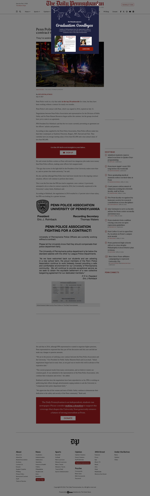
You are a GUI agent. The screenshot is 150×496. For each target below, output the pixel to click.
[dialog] (75, 248)
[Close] (98, 4)
